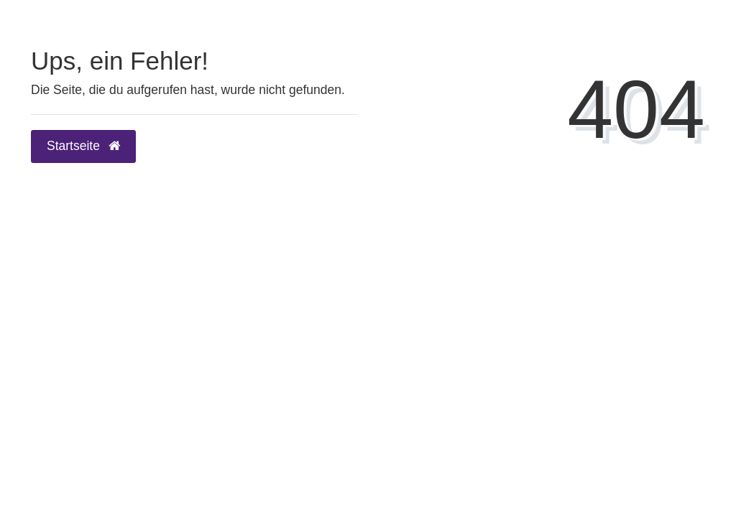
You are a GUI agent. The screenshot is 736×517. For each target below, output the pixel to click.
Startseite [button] (83, 146)
